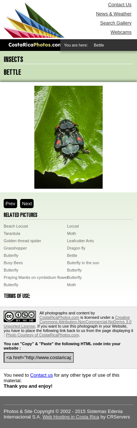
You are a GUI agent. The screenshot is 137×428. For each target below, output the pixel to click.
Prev (10, 203)
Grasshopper (15, 248)
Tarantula (12, 233)
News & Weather (114, 13)
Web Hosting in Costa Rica (70, 417)
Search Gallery (116, 23)
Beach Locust (16, 226)
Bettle (72, 255)
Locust (73, 226)
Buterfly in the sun (83, 263)
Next (27, 203)
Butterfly (11, 255)
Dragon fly (76, 248)
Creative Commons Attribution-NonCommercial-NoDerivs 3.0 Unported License (68, 321)
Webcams (121, 32)
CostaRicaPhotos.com (59, 317)
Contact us (41, 375)
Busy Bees (13, 263)
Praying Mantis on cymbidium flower (36, 277)
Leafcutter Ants (80, 241)
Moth (71, 233)
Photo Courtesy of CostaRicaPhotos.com (42, 335)
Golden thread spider (22, 241)
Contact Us (120, 4)
